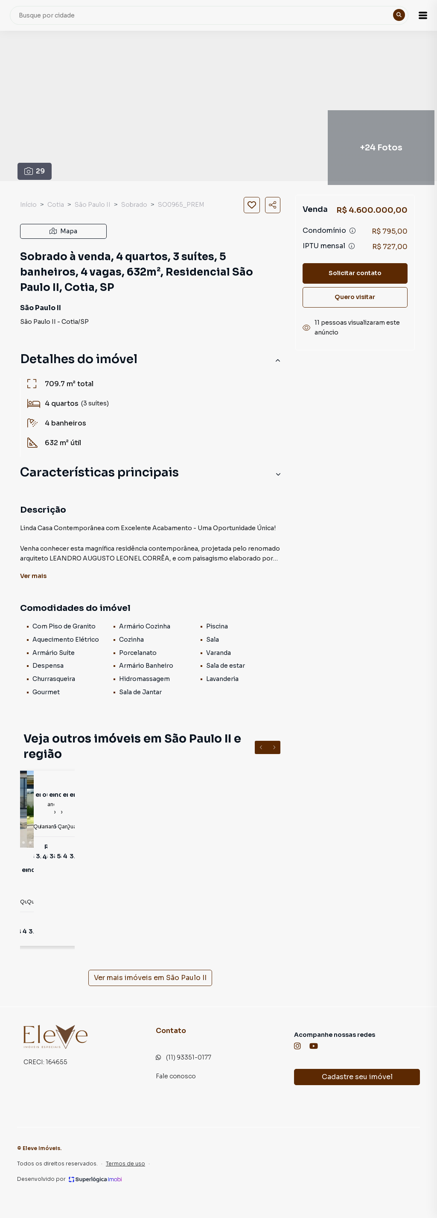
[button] (415, 15)
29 (34, 171)
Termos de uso (125, 1163)
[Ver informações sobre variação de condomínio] (352, 231)
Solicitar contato (355, 273)
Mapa (63, 231)
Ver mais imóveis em (150, 978)
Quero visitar (355, 297)
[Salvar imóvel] (252, 205)
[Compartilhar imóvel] (272, 205)
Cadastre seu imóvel (357, 1076)
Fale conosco (176, 1076)
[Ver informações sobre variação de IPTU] (352, 246)
